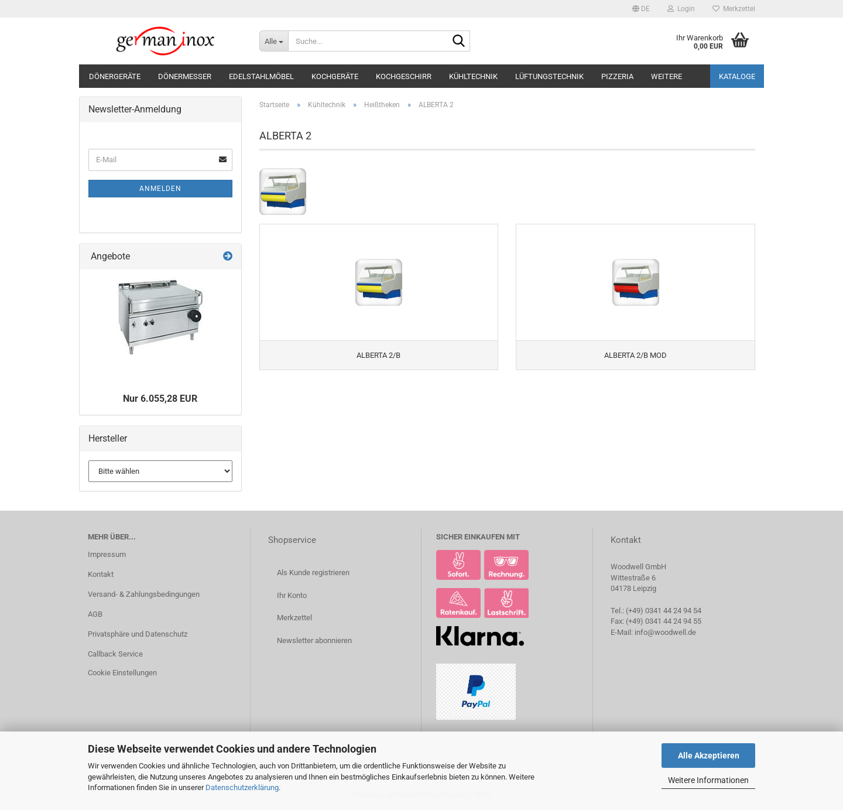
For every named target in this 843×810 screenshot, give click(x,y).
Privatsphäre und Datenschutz (137, 634)
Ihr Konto (292, 595)
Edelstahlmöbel (261, 76)
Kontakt (101, 574)
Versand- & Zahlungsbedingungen (144, 594)
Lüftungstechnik (549, 76)
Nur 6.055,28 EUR (160, 398)
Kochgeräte (334, 76)
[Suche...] (273, 41)
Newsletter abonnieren (314, 640)
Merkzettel (733, 9)
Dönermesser (184, 76)
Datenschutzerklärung (242, 787)
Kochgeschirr (403, 76)
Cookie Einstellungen (122, 672)
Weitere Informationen (708, 780)
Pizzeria (617, 76)
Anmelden (160, 188)
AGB (95, 614)
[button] (641, 9)
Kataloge (737, 76)
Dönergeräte (114, 76)
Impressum (107, 554)
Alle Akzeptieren (708, 755)
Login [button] (681, 9)
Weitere (666, 76)
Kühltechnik (473, 76)
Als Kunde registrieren (313, 572)
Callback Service (115, 654)
